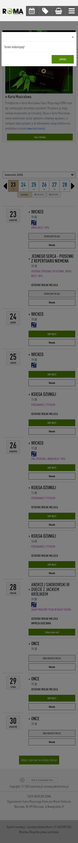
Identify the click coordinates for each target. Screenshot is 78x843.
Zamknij (62, 59)
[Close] (72, 36)
